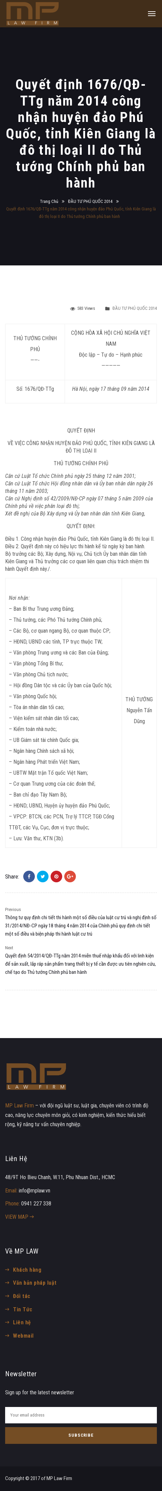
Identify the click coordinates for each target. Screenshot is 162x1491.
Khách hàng (27, 1270)
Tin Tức (22, 1309)
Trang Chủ (49, 201)
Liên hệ (22, 1322)
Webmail (23, 1336)
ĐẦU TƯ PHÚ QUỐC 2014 (90, 201)
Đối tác (21, 1296)
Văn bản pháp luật (34, 1283)
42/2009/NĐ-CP (68, 498)
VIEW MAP (19, 1217)
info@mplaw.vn (34, 1190)
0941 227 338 (36, 1203)
